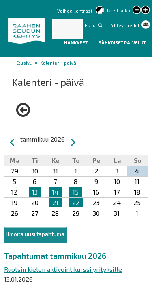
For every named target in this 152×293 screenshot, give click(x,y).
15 (76, 192)
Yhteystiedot (125, 25)
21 (55, 202)
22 (75, 202)
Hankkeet (76, 42)
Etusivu (24, 63)
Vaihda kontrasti (75, 10)
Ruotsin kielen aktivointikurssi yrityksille (63, 269)
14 (55, 192)
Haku (90, 25)
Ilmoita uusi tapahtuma (35, 233)
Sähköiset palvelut (122, 42)
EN (55, 33)
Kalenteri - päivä (58, 63)
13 (35, 192)
